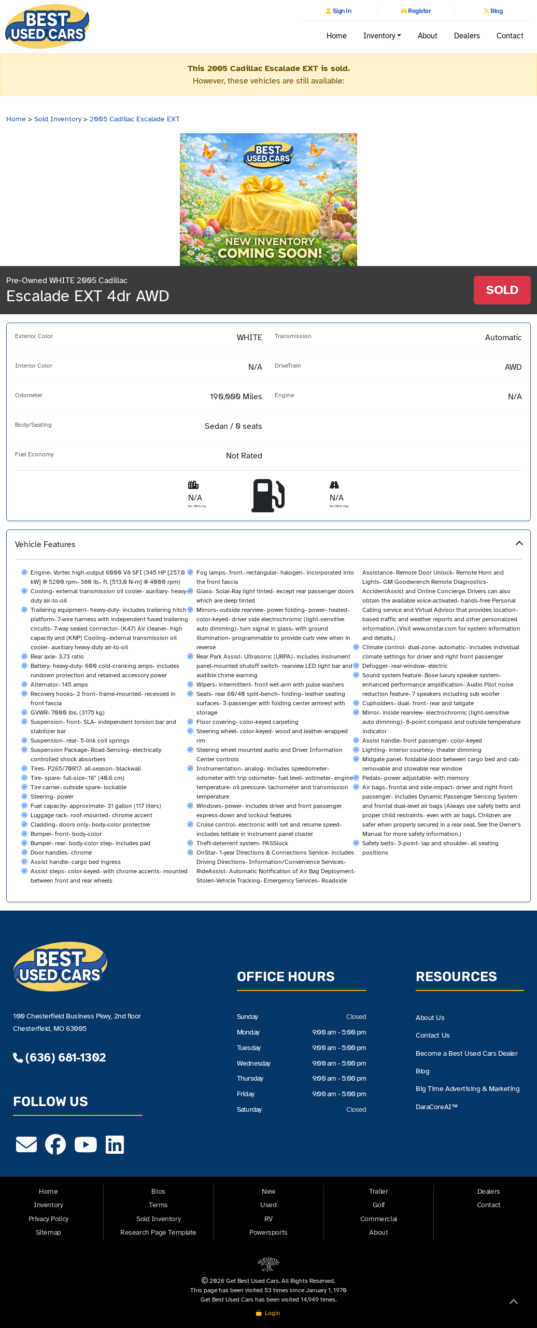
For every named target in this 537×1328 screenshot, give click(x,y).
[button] (268, 715)
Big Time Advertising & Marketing (467, 1089)
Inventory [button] (379, 35)
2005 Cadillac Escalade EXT (135, 119)
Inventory (48, 1204)
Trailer (378, 1191)
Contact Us (433, 1035)
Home (337, 35)
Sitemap (48, 1232)
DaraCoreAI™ (436, 1107)
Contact (510, 35)
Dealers (467, 35)
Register (419, 11)
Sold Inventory (57, 119)
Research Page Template (158, 1232)
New (268, 1191)
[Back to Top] (514, 1303)
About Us (430, 1017)
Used (268, 1204)
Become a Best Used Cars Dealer (466, 1053)
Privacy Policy (48, 1218)
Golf (379, 1204)
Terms (158, 1204)
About (427, 35)
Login (268, 1313)
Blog (496, 11)
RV (268, 1218)
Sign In (341, 11)
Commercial (378, 1218)
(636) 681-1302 (59, 1057)
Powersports (268, 1232)
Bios (158, 1191)
